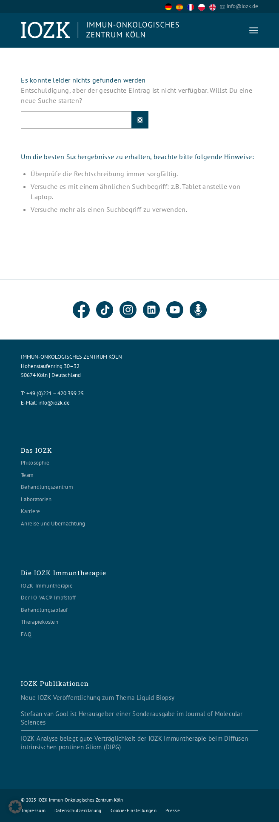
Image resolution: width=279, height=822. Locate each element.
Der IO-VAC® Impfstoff (48, 597)
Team (27, 475)
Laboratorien (36, 499)
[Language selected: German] (192, 6)
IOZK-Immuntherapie (47, 585)
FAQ (26, 634)
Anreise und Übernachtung (53, 523)
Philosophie (35, 462)
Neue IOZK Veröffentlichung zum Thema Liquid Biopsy (97, 698)
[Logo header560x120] (116, 30)
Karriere (30, 511)
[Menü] (253, 30)
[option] (181, 7)
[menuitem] (253, 30)
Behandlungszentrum (47, 487)
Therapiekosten (39, 621)
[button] (15, 806)
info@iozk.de (242, 6)
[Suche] (84, 119)
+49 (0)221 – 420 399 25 (55, 393)
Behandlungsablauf (44, 610)
